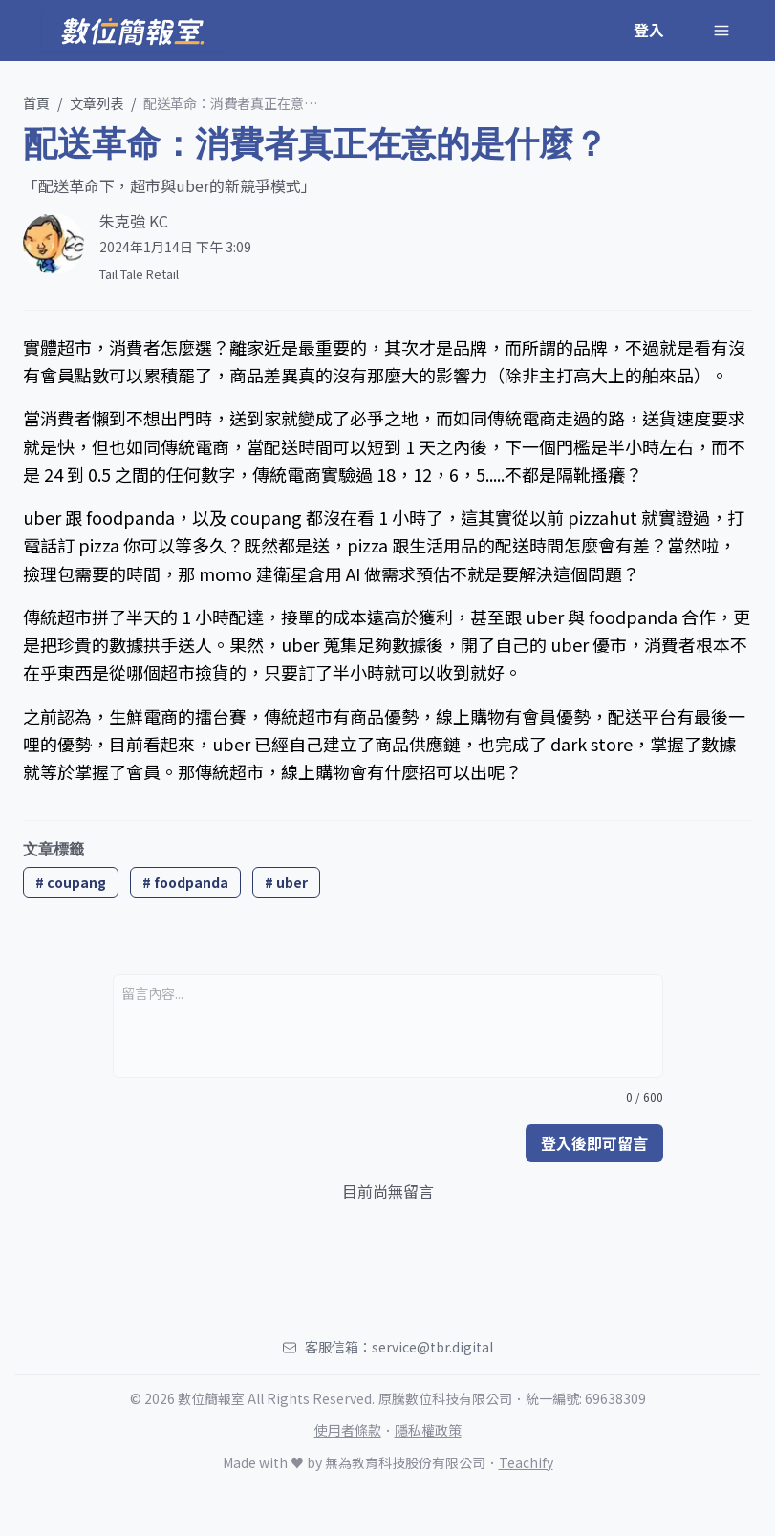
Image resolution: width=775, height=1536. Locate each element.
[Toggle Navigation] (721, 31)
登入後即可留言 (594, 1143)
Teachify (526, 1462)
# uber (286, 882)
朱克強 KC (133, 220)
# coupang (70, 882)
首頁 (36, 103)
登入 (649, 29)
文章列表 (96, 103)
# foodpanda (185, 882)
